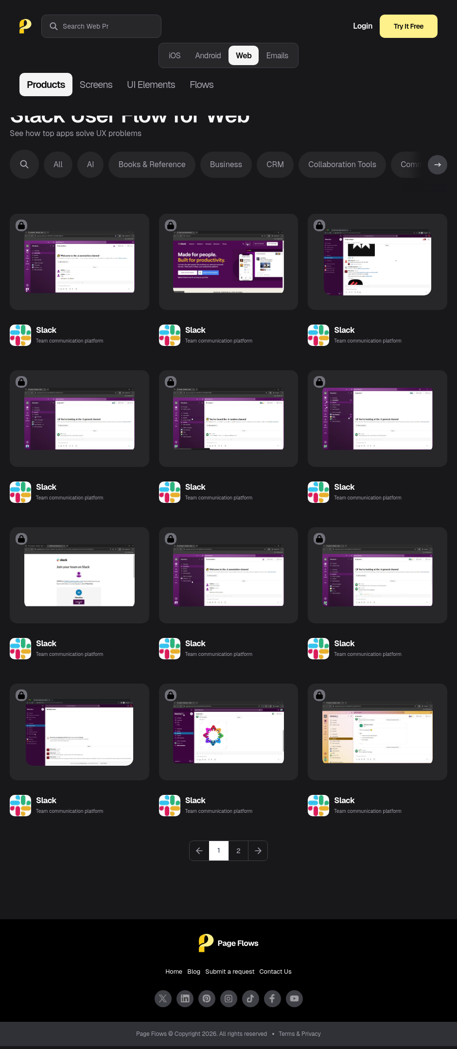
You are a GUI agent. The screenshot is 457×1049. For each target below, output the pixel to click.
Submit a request (229, 974)
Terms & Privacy (300, 1037)
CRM (275, 164)
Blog (193, 974)
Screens (96, 84)
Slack (46, 331)
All (58, 164)
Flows (201, 84)
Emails (277, 56)
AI (90, 164)
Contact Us (276, 974)
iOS (174, 56)
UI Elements (151, 84)
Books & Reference (151, 164)
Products (46, 84)
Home (173, 974)
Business (226, 164)
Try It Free (408, 26)
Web (244, 56)
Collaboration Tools (342, 164)
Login (362, 26)
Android (208, 56)
